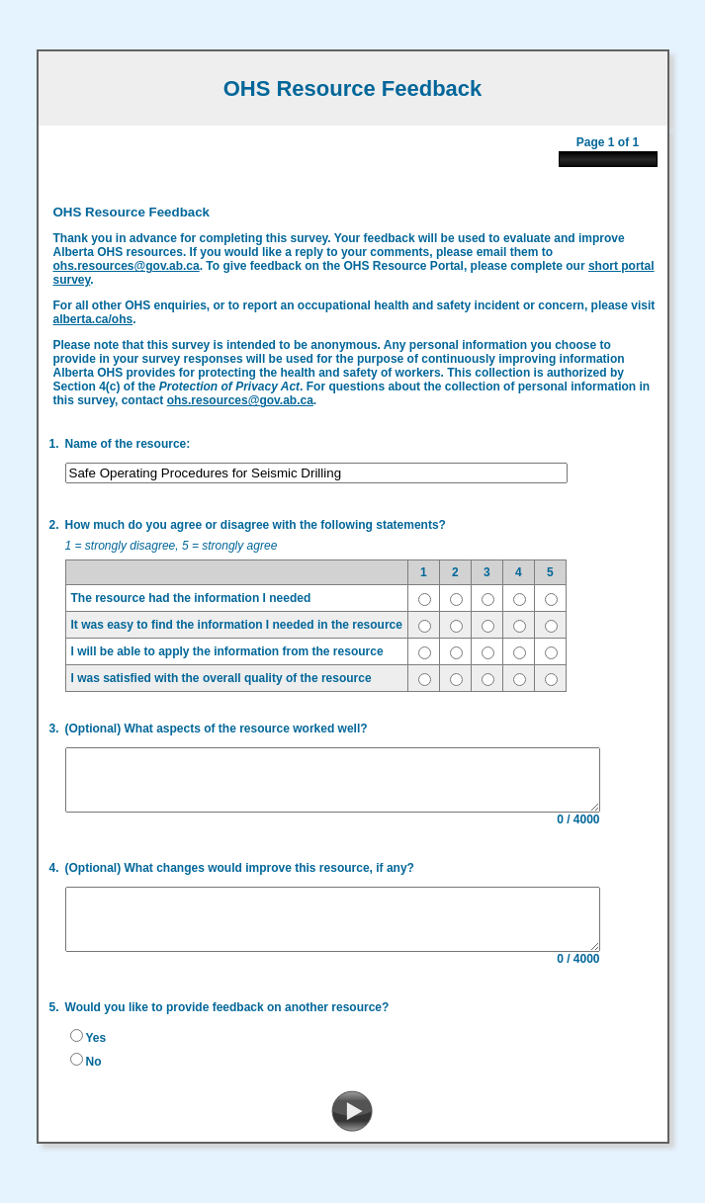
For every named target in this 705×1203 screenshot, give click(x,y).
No (87, 1071)
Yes (89, 1048)
